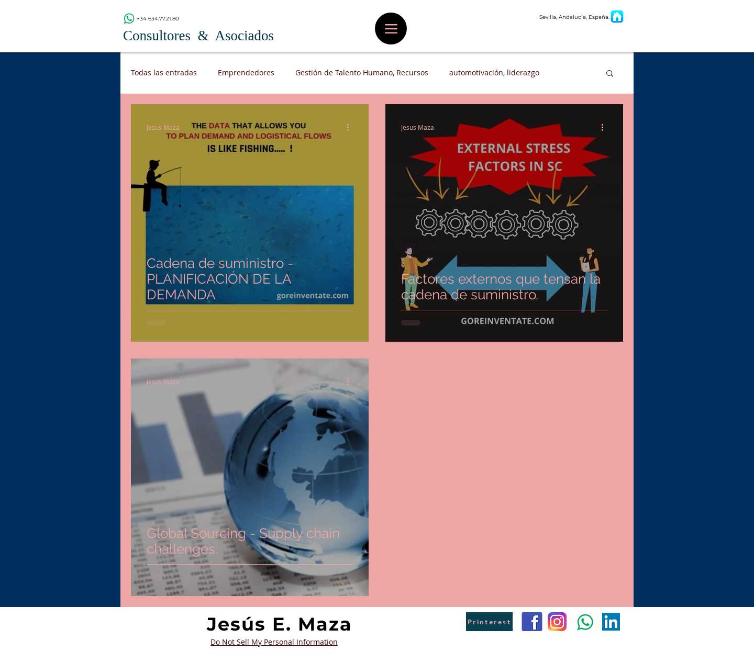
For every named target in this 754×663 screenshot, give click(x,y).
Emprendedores (246, 72)
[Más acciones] (351, 127)
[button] (610, 74)
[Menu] (391, 28)
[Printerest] (489, 621)
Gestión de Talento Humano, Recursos (361, 72)
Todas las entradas (164, 72)
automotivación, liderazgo (494, 72)
